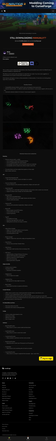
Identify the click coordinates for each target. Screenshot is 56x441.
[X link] (13, 378)
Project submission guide (7, 408)
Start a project (5, 405)
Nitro (30, 419)
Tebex (30, 417)
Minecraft (4, 387)
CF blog (30, 389)
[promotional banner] (28, 4)
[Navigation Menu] (2, 11)
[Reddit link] (15, 378)
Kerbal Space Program (6, 396)
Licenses (3, 428)
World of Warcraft (6, 389)
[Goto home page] (5, 11)
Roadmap (31, 394)
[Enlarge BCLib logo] (4, 53)
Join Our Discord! (32, 385)
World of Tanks (5, 400)
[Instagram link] (3, 378)
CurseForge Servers (33, 398)
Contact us (31, 408)
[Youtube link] (8, 378)
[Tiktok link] (5, 378)
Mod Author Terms (5, 430)
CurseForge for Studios (33, 415)
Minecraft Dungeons (6, 398)
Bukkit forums (32, 396)
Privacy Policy (4, 426)
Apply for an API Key (6, 412)
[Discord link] (10, 378)
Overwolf (31, 413)
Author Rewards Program (7, 410)
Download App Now (28, 44)
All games (4, 385)
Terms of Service (5, 424)
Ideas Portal (31, 387)
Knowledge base (32, 403)
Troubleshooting (32, 405)
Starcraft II (4, 394)
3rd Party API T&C (5, 414)
